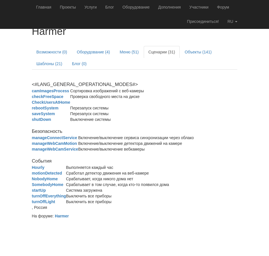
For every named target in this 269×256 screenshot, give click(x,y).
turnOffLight (43, 201)
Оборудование (135, 7)
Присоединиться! (203, 21)
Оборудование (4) (93, 52)
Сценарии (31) (161, 52)
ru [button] (232, 21)
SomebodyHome (47, 184)
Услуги (90, 7)
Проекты (68, 7)
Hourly (38, 167)
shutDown (41, 119)
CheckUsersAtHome (51, 102)
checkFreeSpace (48, 96)
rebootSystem (45, 108)
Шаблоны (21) (49, 63)
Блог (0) (79, 63)
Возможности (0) (52, 52)
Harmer (62, 216)
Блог (109, 7)
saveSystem (43, 113)
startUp (39, 190)
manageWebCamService (55, 149)
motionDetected (47, 173)
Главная (43, 7)
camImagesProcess (50, 91)
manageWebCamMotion (54, 143)
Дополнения (169, 7)
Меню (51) (129, 52)
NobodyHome (45, 179)
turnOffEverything (49, 196)
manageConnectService (54, 137)
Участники (199, 7)
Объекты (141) (198, 52)
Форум (223, 7)
